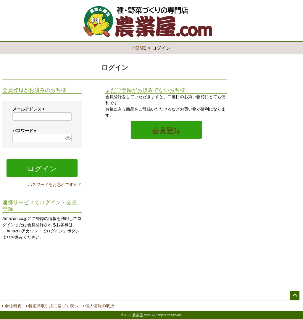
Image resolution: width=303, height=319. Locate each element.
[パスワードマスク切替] (67, 138)
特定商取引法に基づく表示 (53, 305)
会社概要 (13, 305)
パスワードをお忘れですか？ (55, 184)
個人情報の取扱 (99, 305)
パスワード (25, 130)
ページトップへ (294, 295)
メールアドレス (29, 109)
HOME (139, 48)
